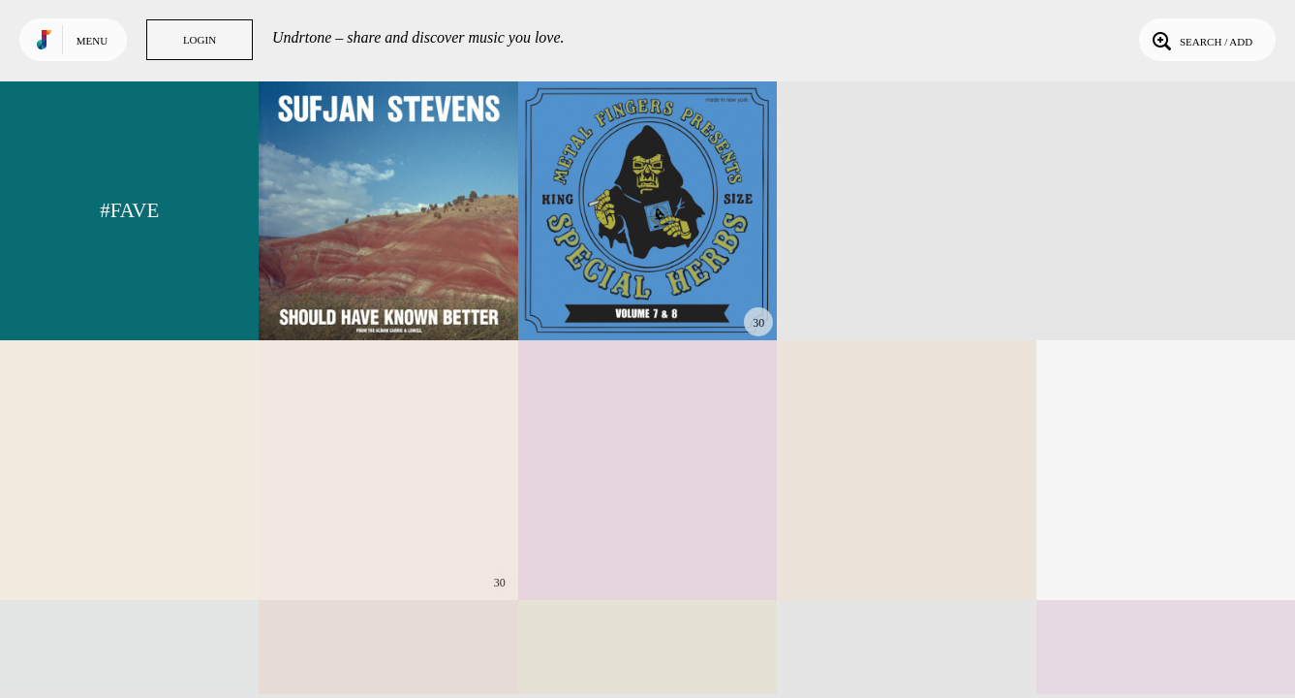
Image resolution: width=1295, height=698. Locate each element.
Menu (92, 41)
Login (199, 40)
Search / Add (1200, 39)
